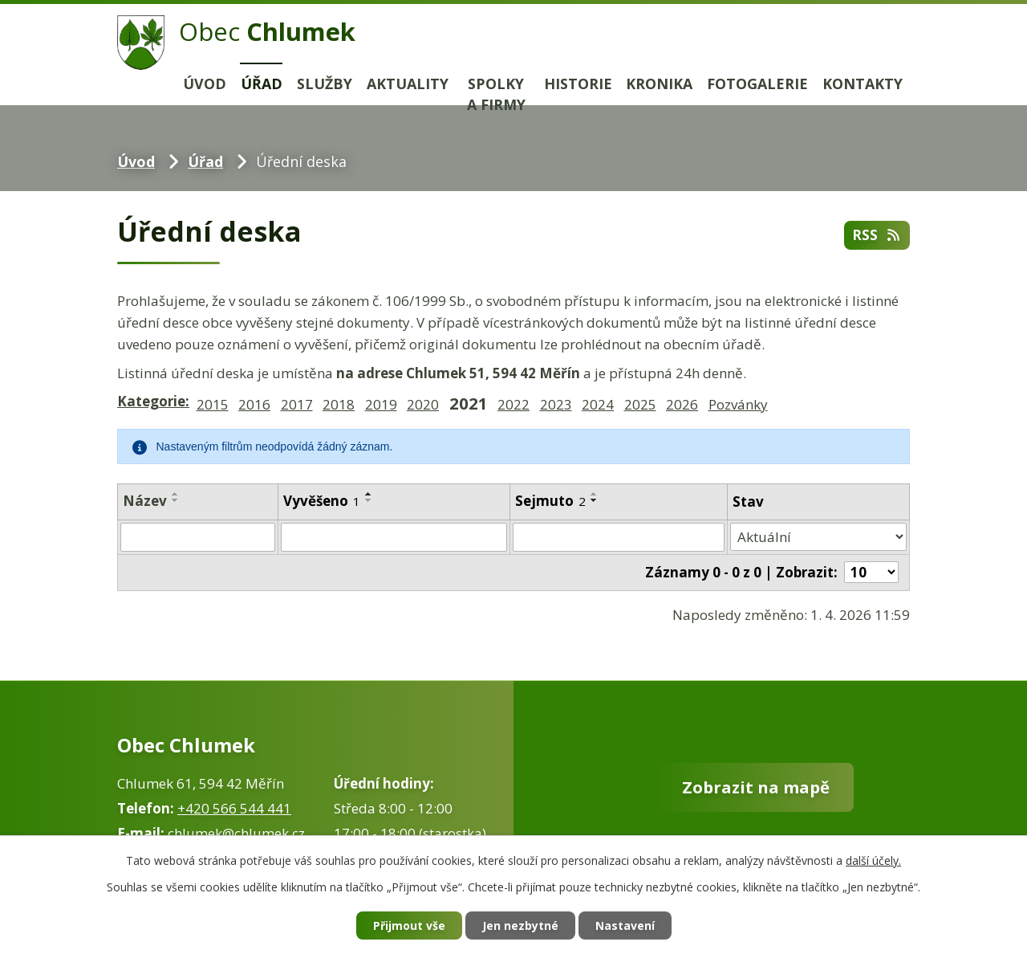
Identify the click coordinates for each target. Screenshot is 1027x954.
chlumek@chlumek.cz (236, 833)
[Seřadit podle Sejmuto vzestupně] (594, 494)
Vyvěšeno (321, 500)
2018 (339, 404)
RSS (877, 235)
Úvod (204, 83)
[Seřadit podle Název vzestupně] (176, 494)
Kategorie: (153, 401)
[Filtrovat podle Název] (197, 537)
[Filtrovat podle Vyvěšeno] (394, 537)
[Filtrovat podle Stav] (818, 537)
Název (145, 500)
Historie (578, 83)
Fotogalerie (757, 83)
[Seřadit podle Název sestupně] (176, 500)
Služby (324, 83)
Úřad (261, 83)
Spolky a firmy (496, 94)
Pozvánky (738, 404)
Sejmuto (550, 500)
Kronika (659, 83)
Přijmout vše (409, 925)
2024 (598, 404)
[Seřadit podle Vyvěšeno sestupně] (369, 500)
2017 (297, 404)
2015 (213, 404)
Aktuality (408, 83)
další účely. (873, 860)
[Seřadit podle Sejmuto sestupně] (594, 500)
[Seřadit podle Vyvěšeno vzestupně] (369, 494)
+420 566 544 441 (234, 808)
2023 (556, 404)
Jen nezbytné (520, 925)
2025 (640, 404)
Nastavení (625, 925)
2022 (513, 404)
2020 (423, 404)
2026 (682, 404)
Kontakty (862, 83)
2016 (254, 404)
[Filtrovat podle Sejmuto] (619, 537)
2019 (381, 404)
